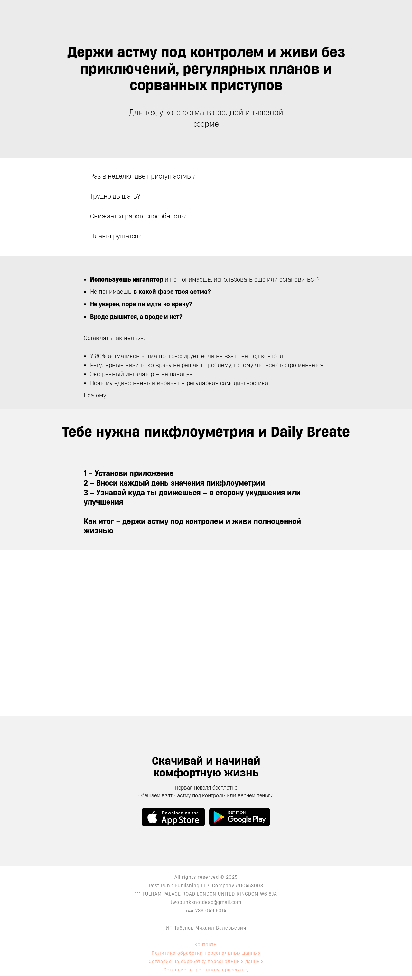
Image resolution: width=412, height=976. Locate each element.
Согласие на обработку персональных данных (206, 961)
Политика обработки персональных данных (206, 953)
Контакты (206, 945)
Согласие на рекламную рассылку (206, 970)
